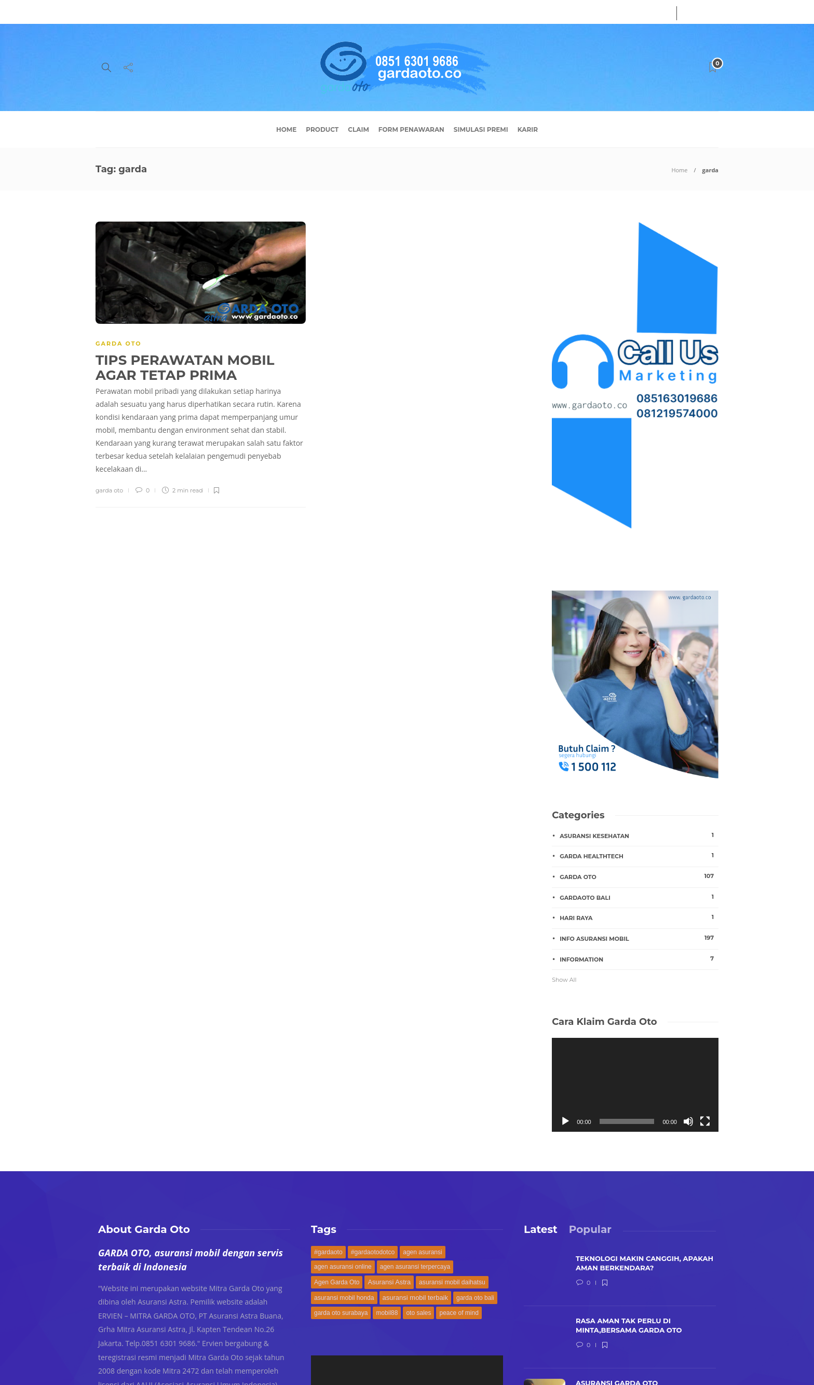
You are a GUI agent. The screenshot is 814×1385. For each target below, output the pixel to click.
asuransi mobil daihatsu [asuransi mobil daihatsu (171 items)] (452, 1282)
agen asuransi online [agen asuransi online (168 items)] (343, 1266)
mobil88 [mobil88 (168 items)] (387, 1313)
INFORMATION (639, 959)
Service (150, 12)
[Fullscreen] (705, 1121)
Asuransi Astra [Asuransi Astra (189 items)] (389, 1282)
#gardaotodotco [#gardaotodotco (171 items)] (373, 1252)
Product (322, 129)
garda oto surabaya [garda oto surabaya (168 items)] (341, 1313)
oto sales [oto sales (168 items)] (418, 1313)
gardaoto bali (639, 897)
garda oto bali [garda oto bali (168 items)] (475, 1297)
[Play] (565, 1121)
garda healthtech (639, 856)
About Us (111, 12)
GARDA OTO (119, 343)
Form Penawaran (411, 129)
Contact (187, 12)
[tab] (541, 1229)
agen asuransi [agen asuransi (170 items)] (422, 1252)
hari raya (639, 917)
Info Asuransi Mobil (639, 938)
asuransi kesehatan (639, 835)
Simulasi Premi (481, 129)
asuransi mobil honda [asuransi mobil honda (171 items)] (344, 1297)
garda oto (109, 490)
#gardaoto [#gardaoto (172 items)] (328, 1252)
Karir (528, 129)
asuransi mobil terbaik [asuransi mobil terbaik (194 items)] (415, 1297)
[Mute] (688, 1121)
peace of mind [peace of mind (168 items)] (458, 1313)
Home (286, 129)
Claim (358, 129)
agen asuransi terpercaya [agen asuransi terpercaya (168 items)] (415, 1266)
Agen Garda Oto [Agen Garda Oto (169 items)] (336, 1282)
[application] (635, 1084)
